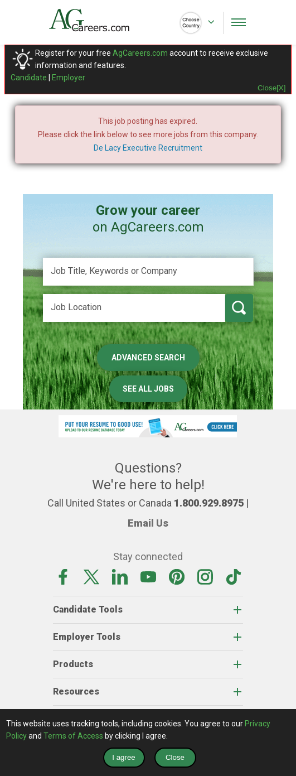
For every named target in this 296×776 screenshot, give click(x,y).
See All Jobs (148, 388)
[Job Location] (134, 308)
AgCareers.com (140, 53)
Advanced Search (148, 357)
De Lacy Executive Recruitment (148, 147)
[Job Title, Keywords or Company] (148, 272)
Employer (68, 77)
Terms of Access (73, 735)
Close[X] (271, 88)
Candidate (29, 77)
